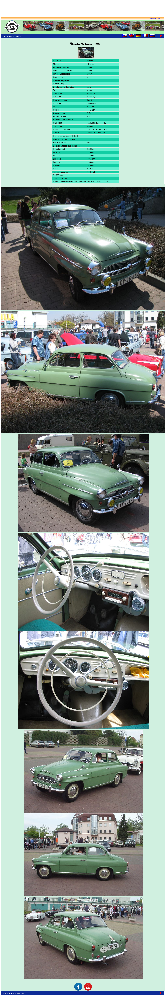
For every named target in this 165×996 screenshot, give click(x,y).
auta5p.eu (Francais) (156, 18)
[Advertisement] (82, 8)
